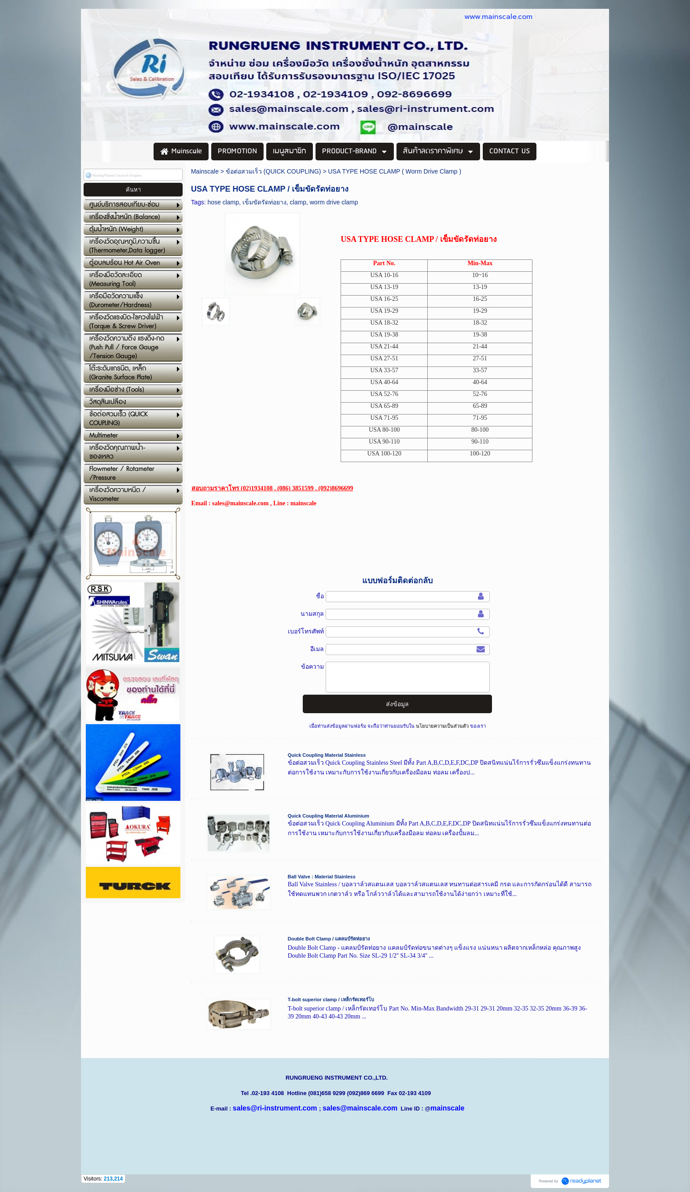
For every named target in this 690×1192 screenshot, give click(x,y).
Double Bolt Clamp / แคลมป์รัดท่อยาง (329, 938)
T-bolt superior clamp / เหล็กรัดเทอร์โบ (331, 999)
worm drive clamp (334, 202)
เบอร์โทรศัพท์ (306, 631)
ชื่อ (320, 596)
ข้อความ (312, 666)
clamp (298, 202)
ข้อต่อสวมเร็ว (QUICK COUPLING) (273, 171)
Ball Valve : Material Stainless (322, 876)
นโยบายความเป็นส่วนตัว (442, 726)
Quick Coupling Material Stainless (327, 755)
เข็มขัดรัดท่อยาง (264, 202)
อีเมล (317, 648)
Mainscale (205, 171)
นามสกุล (312, 613)
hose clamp (223, 202)
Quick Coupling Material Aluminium (328, 815)
